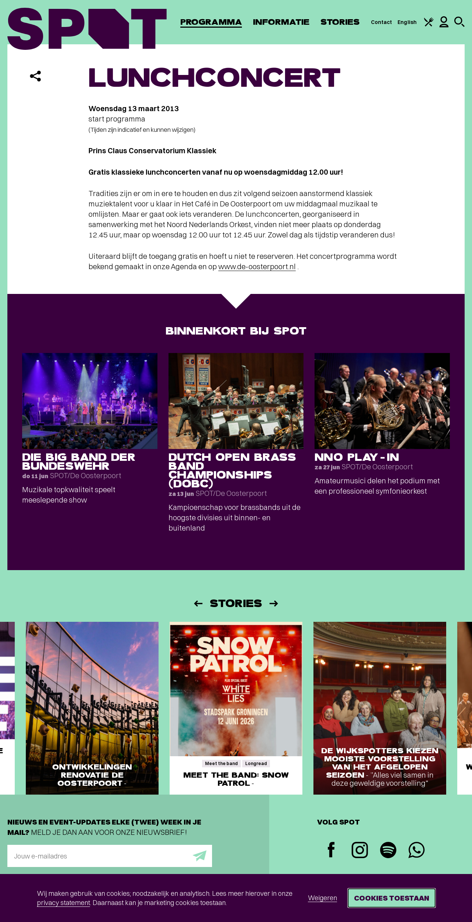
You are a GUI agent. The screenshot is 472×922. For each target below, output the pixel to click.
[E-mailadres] (109, 856)
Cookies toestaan (391, 897)
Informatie (281, 22)
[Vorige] (197, 603)
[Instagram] (360, 850)
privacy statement (63, 902)
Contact (381, 22)
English (407, 22)
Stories (340, 22)
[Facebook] (331, 850)
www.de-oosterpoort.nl (257, 266)
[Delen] (35, 76)
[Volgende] (274, 603)
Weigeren (322, 898)
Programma (211, 22)
